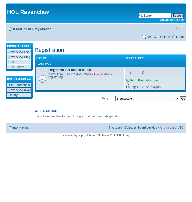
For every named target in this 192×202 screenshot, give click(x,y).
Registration (42, 29)
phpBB (82, 135)
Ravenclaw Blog (19, 57)
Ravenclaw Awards (21, 90)
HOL (11, 62)
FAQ (149, 36)
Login (180, 36)
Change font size (180, 27)
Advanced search (172, 19)
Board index (22, 29)
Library (13, 95)
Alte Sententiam (19, 85)
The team (115, 127)
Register (164, 36)
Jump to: (107, 98)
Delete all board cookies (140, 127)
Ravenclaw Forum (20, 52)
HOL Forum (16, 67)
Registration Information (69, 70)
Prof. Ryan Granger (144, 80)
